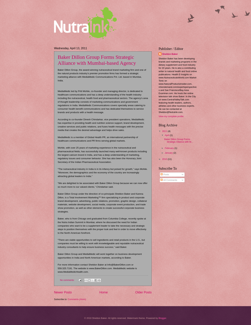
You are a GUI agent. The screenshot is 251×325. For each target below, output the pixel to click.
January (169, 153)
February (169, 148)
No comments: (67, 280)
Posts (165, 174)
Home (103, 292)
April (167, 135)
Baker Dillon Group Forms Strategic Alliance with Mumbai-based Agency (97, 60)
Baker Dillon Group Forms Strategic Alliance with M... (178, 140)
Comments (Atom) (77, 299)
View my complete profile (171, 116)
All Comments (169, 180)
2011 (165, 131)
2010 (165, 159)
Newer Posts (63, 292)
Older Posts (143, 292)
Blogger (162, 318)
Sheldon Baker (170, 54)
